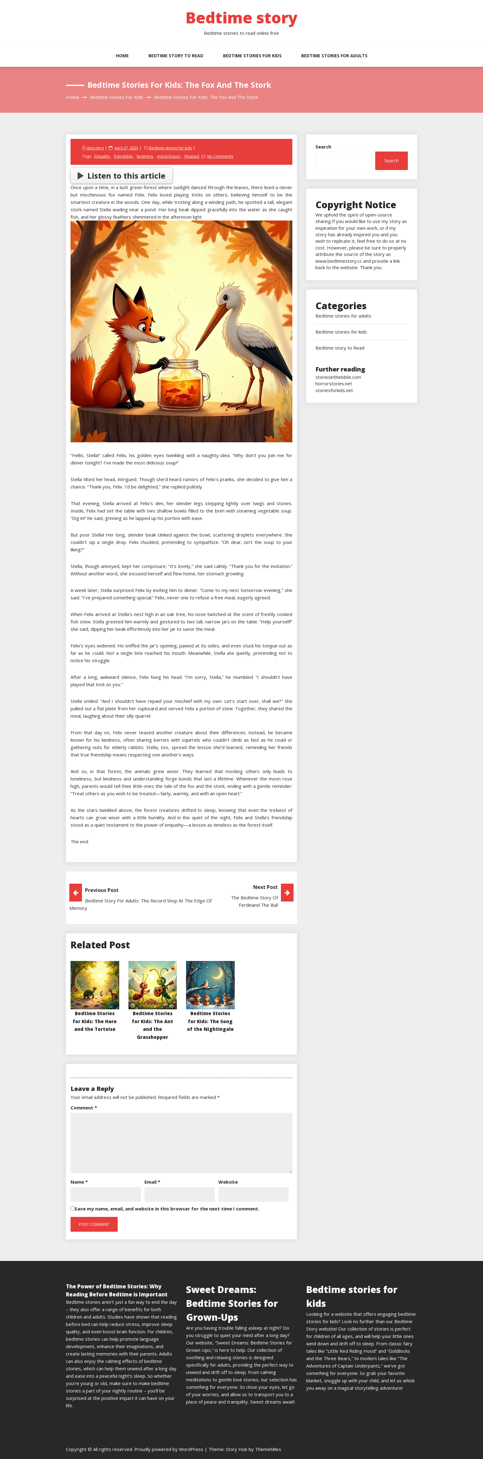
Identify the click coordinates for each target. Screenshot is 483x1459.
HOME (122, 56)
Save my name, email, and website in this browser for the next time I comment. (167, 1209)
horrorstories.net (333, 383)
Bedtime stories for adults (334, 56)
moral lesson (170, 156)
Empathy (102, 156)
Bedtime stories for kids (252, 56)
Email (152, 1182)
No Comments (222, 156)
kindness (145, 156)
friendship (123, 156)
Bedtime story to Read (175, 56)
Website (228, 1182)
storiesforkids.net (334, 390)
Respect (193, 156)
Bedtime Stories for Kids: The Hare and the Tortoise (95, 1021)
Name (79, 1182)
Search (323, 147)
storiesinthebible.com (338, 377)
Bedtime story (241, 17)
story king (96, 148)
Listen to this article (122, 175)
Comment (84, 1107)
